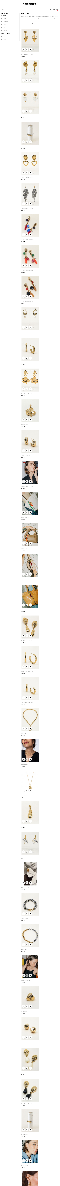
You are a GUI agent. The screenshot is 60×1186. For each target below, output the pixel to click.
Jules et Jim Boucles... (45, 698)
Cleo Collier (24, 391)
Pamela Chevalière (45, 912)
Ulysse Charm (24, 1035)
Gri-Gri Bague (43, 575)
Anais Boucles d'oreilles (27, 115)
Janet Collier (43, 636)
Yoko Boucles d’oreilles (26, 1096)
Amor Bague (43, 84)
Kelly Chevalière (44, 728)
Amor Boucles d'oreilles (27, 84)
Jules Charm (43, 667)
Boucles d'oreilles (5, 1181)
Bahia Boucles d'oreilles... (27, 146)
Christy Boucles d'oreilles (46, 330)
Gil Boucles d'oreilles (26, 514)
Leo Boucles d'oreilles (45, 759)
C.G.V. (22, 1181)
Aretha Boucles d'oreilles (46, 115)
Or (4, 27)
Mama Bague (24, 820)
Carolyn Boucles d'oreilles (27, 207)
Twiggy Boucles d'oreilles (46, 1004)
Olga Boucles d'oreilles (26, 882)
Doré (5, 18)
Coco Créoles (43, 391)
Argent (5, 30)
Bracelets (3, 1183)
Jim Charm (23, 667)
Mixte (5, 24)
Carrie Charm (24, 238)
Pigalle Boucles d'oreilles (46, 943)
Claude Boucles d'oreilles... (27, 360)
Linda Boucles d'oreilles (26, 790)
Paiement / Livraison (26, 1178)
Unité (5, 39)
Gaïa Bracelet (24, 483)
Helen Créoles (24, 606)
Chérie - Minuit (44, 299)
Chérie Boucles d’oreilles (27, 268)
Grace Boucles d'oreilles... (46, 544)
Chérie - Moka (24, 330)
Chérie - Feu (24, 299)
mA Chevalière (44, 790)
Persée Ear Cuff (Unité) (26, 943)
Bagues (3, 1178)
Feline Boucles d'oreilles (27, 452)
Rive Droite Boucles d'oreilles (28, 974)
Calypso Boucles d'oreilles (46, 176)
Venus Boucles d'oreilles (46, 1066)
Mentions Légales (25, 1183)
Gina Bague (43, 514)
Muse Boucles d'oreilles (26, 851)
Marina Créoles (44, 820)
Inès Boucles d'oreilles (45, 606)
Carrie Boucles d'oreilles (46, 207)
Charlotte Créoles (44, 238)
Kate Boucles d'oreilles (26, 728)
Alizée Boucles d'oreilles (46, 54)
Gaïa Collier (43, 483)
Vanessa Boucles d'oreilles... (47, 1035)
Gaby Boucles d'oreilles (46, 452)
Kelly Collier (24, 759)
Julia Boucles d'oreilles (26, 698)
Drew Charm (43, 422)
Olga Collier (43, 882)
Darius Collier (24, 422)
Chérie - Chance (44, 268)
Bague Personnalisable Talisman (29, 1004)
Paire (5, 36)
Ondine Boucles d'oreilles (27, 912)
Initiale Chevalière (25, 636)
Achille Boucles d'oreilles (27, 54)
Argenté (6, 21)
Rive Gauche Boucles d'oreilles (48, 974)
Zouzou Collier (44, 1096)
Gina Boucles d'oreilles (26, 544)
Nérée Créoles (44, 851)
